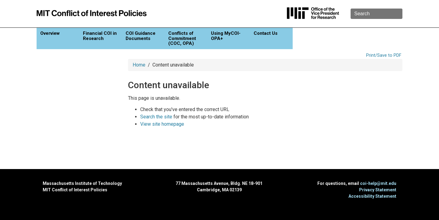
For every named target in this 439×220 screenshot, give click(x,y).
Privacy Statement (377, 189)
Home (139, 65)
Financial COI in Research (100, 36)
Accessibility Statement (372, 196)
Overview (50, 33)
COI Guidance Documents (140, 36)
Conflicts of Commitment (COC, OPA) (182, 38)
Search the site (156, 117)
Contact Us (265, 33)
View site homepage (162, 124)
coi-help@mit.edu (378, 183)
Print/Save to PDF (383, 55)
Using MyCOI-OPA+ (226, 36)
